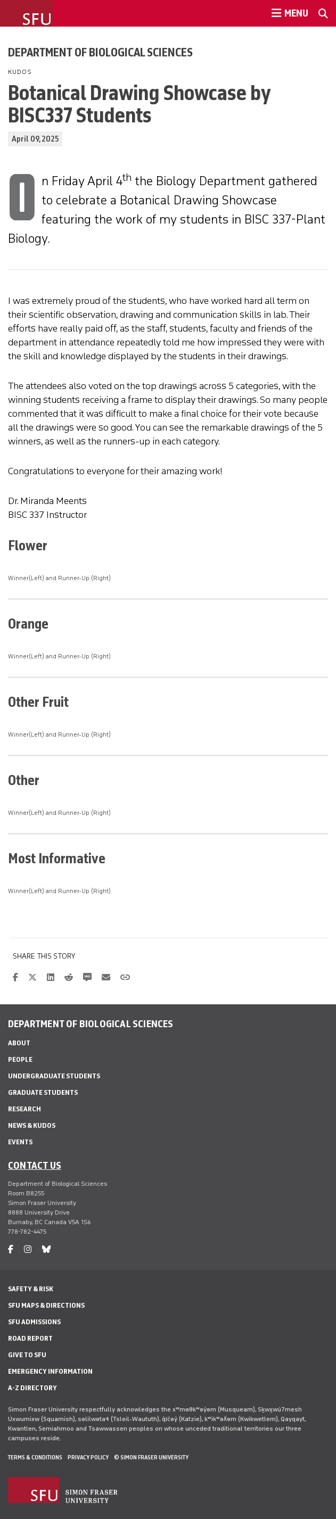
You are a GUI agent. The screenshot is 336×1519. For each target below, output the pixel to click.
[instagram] (27, 1249)
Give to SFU (27, 1354)
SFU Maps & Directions (46, 1305)
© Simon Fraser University (151, 1457)
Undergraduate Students (54, 1075)
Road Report (30, 1338)
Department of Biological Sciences (100, 52)
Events (20, 1141)
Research (24, 1108)
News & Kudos (31, 1125)
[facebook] (10, 1249)
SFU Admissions (34, 1321)
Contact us (34, 1165)
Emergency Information (50, 1371)
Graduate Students (43, 1092)
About (19, 1042)
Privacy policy (88, 1457)
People (20, 1059)
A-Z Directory (32, 1387)
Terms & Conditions (35, 1457)
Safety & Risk (30, 1288)
